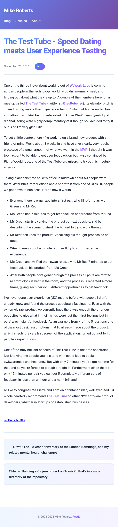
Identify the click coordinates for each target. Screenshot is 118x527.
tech (39, 66)
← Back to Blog (15, 420)
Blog (7, 21)
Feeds (76, 516)
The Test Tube (36, 103)
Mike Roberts (18, 10)
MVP (83, 150)
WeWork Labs (80, 85)
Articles (21, 21)
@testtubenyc (72, 103)
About (36, 21)
